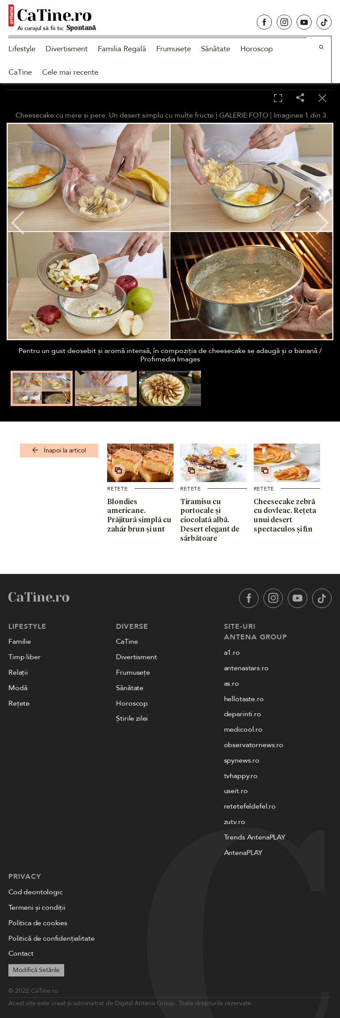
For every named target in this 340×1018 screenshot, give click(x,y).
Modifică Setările (36, 970)
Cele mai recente (70, 72)
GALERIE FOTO (243, 115)
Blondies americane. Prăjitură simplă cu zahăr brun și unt (139, 515)
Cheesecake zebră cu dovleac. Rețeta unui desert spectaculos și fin (285, 515)
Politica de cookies (37, 923)
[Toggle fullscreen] (278, 98)
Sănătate (215, 49)
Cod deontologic (35, 892)
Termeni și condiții (37, 907)
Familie (19, 641)
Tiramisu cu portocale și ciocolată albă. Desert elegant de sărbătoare (210, 520)
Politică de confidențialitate (51, 938)
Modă (17, 688)
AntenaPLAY (243, 853)
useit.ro (236, 791)
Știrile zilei (132, 718)
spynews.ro (241, 760)
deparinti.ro (242, 714)
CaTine (20, 72)
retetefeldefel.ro (250, 806)
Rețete (117, 488)
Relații (18, 672)
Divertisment (67, 49)
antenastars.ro (246, 668)
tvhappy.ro (241, 776)
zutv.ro (234, 822)
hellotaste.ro (244, 699)
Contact (21, 953)
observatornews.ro (253, 745)
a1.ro (232, 652)
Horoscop (256, 49)
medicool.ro (243, 729)
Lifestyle (21, 49)
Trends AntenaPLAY (255, 837)
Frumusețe (173, 49)
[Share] (300, 98)
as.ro (231, 683)
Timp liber (24, 657)
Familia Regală (122, 49)
